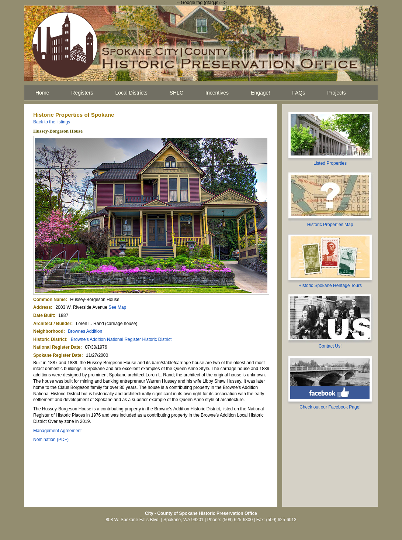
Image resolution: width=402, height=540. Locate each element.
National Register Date (56, 347)
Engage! (260, 93)
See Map (117, 307)
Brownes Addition (85, 331)
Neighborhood (48, 331)
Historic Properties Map (330, 224)
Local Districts (131, 93)
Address (42, 307)
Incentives (217, 93)
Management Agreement (57, 430)
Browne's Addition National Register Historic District (121, 339)
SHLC (176, 93)
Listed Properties (330, 163)
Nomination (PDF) (51, 439)
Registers (82, 93)
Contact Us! (330, 346)
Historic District (49, 339)
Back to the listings (51, 121)
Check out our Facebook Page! (329, 407)
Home (42, 93)
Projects (336, 93)
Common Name (49, 299)
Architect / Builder (52, 323)
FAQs (298, 93)
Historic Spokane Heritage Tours (330, 285)
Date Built (43, 315)
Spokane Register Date (57, 355)
